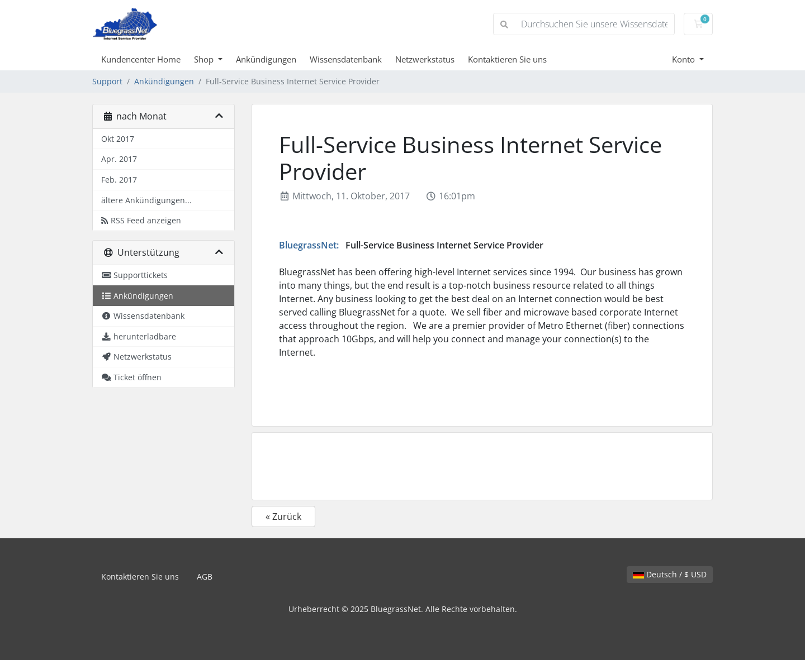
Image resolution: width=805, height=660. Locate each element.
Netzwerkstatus (424, 59)
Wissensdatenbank (346, 59)
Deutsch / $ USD (670, 574)
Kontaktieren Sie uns (507, 59)
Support (107, 81)
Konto (684, 59)
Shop (205, 59)
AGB (204, 576)
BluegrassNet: (309, 245)
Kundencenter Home (141, 59)
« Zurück (283, 516)
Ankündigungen (266, 59)
